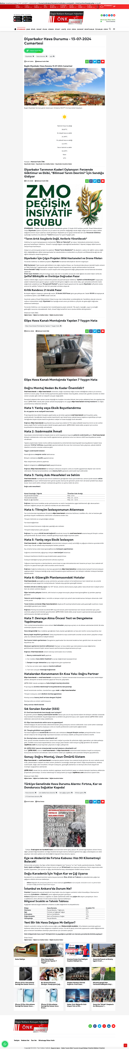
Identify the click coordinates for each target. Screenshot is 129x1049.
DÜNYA (74, 29)
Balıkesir (44, 894)
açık (52, 56)
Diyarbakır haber (29, 164)
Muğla (37, 867)
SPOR (69, 29)
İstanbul (30, 888)
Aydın (31, 867)
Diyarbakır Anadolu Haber (63, 164)
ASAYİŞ (63, 29)
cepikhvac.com (71, 752)
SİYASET (57, 29)
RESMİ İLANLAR (89, 29)
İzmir (26, 867)
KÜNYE (106, 29)
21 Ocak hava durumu (33, 796)
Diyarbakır (29, 56)
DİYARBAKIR (21, 29)
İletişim (16, 1040)
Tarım (36, 228)
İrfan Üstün (39, 801)
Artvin (70, 877)
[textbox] (45, 494)
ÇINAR (28, 29)
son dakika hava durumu (48, 793)
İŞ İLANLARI (99, 29)
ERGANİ (39, 29)
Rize (65, 877)
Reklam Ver (25, 1040)
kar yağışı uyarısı (66, 793)
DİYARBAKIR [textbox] (108, 5)
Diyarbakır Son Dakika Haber (45, 164)
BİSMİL (33, 29)
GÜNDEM (51, 29)
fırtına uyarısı (80, 793)
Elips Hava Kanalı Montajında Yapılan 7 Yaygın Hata (43, 326)
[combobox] (108, 5)
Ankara (46, 888)
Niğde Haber (28, 315)
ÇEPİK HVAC (32, 401)
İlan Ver (34, 1040)
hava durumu (42, 56)
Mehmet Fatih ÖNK (42, 61)
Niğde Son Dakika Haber (40, 315)
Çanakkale (35, 894)
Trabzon (78, 877)
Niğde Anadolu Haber (56, 315)
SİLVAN (44, 29)
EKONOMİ (80, 29)
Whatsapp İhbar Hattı (47, 1040)
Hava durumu (30, 793)
